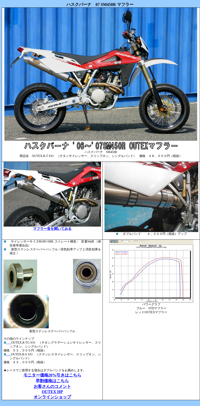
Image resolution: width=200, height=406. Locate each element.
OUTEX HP (52, 391)
